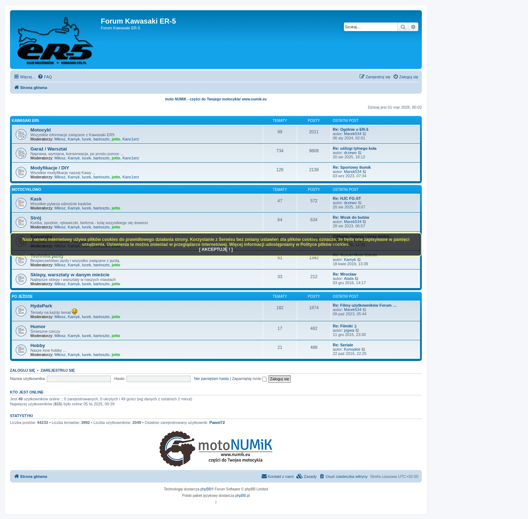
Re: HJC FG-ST (347, 198)
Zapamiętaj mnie (249, 378)
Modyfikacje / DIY (49, 167)
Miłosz (59, 139)
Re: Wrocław (344, 274)
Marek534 (352, 134)
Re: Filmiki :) (344, 326)
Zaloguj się (22, 370)
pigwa (349, 330)
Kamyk (74, 139)
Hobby (37, 345)
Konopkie (352, 349)
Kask (36, 199)
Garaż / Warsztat (48, 149)
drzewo (350, 152)
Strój (35, 218)
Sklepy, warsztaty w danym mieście (69, 274)
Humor (38, 326)
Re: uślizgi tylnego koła (354, 148)
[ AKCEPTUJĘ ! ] (216, 249)
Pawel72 (217, 422)
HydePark (41, 305)
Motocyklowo (26, 190)
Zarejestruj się (57, 370)
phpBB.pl (242, 496)
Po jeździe (22, 296)
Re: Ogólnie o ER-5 (351, 129)
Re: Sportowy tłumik (352, 167)
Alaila (349, 278)
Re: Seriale (343, 345)
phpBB (206, 489)
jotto (116, 139)
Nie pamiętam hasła (211, 378)
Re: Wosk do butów (351, 217)
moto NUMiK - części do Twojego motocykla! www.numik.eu (216, 99)
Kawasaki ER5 (25, 121)
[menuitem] (45, 77)
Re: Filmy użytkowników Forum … (364, 305)
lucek (86, 139)
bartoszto (101, 139)
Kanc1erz (130, 139)
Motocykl (40, 130)
